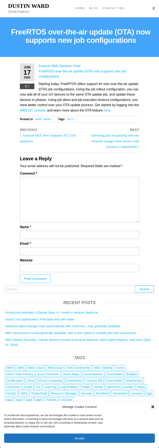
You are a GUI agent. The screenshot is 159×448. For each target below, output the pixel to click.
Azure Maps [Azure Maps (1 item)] (71, 374)
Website (26, 260)
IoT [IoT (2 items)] (38, 387)
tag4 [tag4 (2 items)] (29, 399)
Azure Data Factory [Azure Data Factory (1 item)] (19, 374)
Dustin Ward (28, 6)
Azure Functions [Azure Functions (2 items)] (48, 374)
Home (80, 8)
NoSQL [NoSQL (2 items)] (11, 393)
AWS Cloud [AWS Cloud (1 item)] (36, 367)
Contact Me (113, 8)
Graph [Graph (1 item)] (28, 387)
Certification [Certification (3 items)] (14, 380)
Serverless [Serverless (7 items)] (120, 393)
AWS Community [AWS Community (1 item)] (78, 367)
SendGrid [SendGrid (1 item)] (102, 393)
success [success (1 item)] (136, 393)
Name (25, 227)
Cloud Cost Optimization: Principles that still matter (40, 319)
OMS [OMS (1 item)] (23, 393)
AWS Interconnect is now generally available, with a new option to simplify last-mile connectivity (70, 333)
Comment (28, 173)
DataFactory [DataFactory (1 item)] (133, 380)
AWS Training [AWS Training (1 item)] (103, 367)
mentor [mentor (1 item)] (98, 387)
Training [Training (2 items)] (51, 399)
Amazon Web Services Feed (59, 66)
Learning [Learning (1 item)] (50, 387)
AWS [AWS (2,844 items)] (20, 367)
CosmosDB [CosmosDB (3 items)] (114, 380)
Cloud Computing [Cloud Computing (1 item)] (51, 380)
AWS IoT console (32, 110)
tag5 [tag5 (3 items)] (39, 399)
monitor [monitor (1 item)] (128, 387)
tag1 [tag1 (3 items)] (149, 393)
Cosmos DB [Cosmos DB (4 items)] (94, 380)
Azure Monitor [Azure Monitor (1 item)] (93, 374)
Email (25, 243)
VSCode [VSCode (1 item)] (66, 399)
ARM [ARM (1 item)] (9, 367)
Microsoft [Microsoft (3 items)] (113, 387)
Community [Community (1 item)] (74, 380)
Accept (79, 438)
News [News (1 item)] (141, 387)
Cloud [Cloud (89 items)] (30, 380)
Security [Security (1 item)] (86, 393)
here (107, 110)
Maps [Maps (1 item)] (86, 387)
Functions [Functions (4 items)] (13, 387)
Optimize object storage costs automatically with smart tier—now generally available (62, 326)
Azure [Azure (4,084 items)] (120, 367)
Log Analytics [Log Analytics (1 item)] (69, 387)
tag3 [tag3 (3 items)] (19, 399)
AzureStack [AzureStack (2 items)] (115, 374)
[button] (153, 407)
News (47, 119)
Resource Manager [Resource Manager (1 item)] (64, 393)
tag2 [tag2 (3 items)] (9, 399)
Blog (93, 8)
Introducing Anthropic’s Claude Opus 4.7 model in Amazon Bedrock (51, 312)
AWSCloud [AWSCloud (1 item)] (55, 367)
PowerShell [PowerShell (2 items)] (39, 393)
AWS (38, 119)
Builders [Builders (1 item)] (131, 374)
